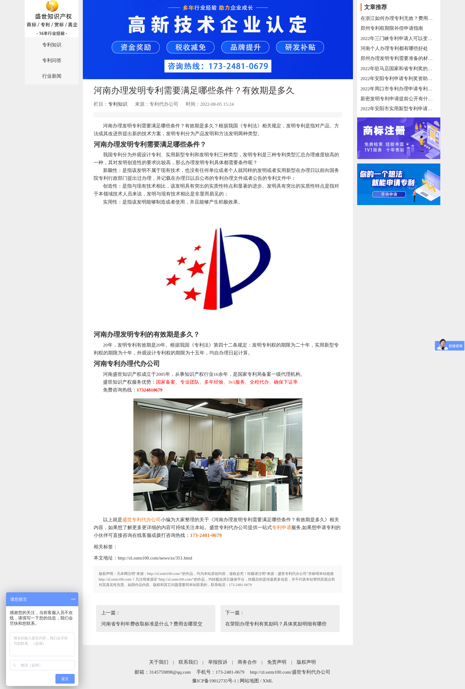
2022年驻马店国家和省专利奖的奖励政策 (398, 68)
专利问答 (51, 60)
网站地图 (249, 680)
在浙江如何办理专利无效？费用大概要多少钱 (398, 18)
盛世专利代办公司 (141, 519)
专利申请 (281, 527)
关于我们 (158, 662)
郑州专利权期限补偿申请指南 (391, 28)
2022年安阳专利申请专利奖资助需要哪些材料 (398, 78)
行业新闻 (51, 76)
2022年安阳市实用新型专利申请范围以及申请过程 (398, 108)
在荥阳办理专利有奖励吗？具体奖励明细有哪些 (275, 623)
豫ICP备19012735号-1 (214, 680)
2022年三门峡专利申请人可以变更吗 (398, 38)
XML (268, 680)
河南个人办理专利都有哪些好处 (394, 48)
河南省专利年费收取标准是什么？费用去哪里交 (151, 623)
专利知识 (51, 44)
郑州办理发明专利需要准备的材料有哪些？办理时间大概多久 (398, 58)
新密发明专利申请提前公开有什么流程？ (398, 98)
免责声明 (276, 662)
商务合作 (247, 662)
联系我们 (188, 662)
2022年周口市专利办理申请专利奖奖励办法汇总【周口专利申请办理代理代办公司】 (398, 88)
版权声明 (306, 662)
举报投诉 (217, 662)
